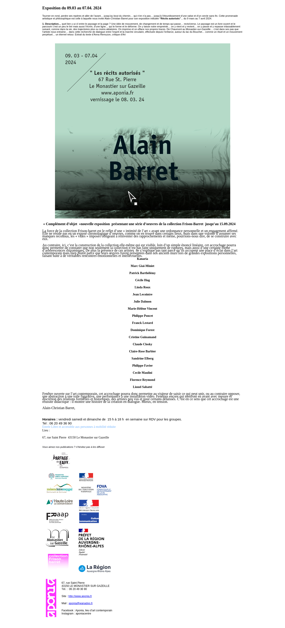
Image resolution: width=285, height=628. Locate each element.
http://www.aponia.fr (80, 596)
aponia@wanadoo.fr (81, 603)
